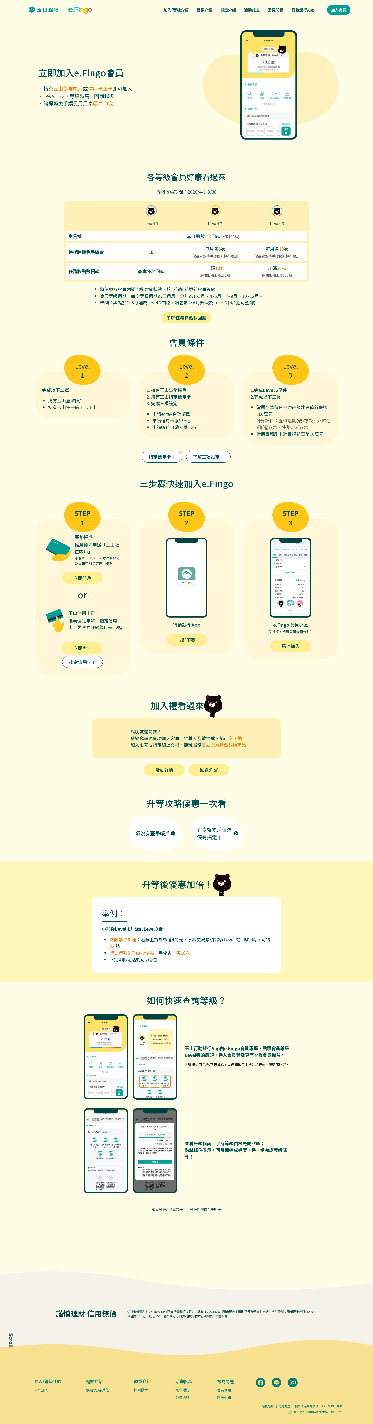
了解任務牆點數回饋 (186, 317)
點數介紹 (204, 10)
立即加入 (41, 1389)
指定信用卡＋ (162, 456)
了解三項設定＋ (208, 456)
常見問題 (275, 10)
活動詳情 (164, 769)
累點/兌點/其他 (97, 1389)
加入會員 (339, 10)
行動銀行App (303, 10)
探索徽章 (141, 1389)
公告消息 (182, 1397)
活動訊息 (252, 10)
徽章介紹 (228, 10)
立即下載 (186, 640)
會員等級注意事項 (167, 1209)
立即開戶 (82, 578)
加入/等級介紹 (176, 10)
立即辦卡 (82, 648)
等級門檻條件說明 (205, 1209)
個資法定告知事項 (306, 1406)
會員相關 (224, 1389)
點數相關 (224, 1397)
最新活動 (182, 1389)
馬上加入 (290, 646)
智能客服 (268, 1406)
